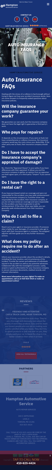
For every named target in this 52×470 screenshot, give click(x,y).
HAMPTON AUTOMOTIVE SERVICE (26, 72)
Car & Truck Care (15, 318)
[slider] (34, 25)
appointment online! (10, 281)
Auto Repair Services (26, 413)
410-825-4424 (28, 278)
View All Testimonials (26, 358)
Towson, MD (39, 318)
